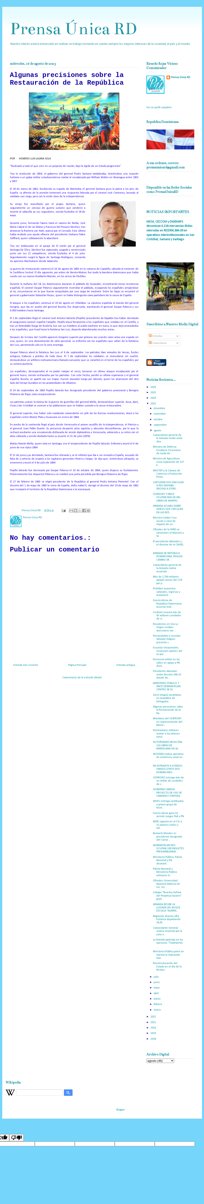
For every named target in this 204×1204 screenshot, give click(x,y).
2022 (153, 1016)
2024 (153, 398)
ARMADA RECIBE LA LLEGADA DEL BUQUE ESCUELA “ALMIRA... (166, 907)
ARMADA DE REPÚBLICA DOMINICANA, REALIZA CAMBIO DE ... (168, 556)
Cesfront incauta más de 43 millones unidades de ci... (167, 615)
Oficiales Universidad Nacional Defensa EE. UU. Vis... (167, 884)
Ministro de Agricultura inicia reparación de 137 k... (168, 462)
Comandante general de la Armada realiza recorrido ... (167, 568)
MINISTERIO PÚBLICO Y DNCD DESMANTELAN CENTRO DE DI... (167, 686)
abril (156, 993)
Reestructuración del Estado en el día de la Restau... (167, 966)
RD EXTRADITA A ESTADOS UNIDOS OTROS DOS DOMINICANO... (167, 769)
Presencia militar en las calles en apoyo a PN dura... (166, 662)
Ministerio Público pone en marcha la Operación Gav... (168, 954)
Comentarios (158, 343)
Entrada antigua (126, 665)
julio (156, 977)
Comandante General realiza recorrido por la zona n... (167, 931)
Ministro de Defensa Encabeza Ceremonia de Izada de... (167, 450)
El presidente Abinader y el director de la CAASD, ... (168, 544)
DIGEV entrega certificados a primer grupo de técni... (168, 804)
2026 (153, 387)
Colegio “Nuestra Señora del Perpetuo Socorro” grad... (167, 895)
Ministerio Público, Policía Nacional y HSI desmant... (167, 860)
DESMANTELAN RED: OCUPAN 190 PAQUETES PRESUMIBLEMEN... (168, 848)
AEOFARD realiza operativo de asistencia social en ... (168, 757)
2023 (153, 403)
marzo (157, 999)
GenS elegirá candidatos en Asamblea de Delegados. (167, 698)
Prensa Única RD (73, 29)
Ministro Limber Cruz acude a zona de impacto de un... (165, 521)
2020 (153, 1028)
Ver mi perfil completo (158, 107)
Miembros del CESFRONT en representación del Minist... (167, 722)
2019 (153, 1033)
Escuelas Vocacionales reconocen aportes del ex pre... (167, 651)
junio (157, 982)
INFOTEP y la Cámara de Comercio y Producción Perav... (167, 474)
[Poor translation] (16, 1138)
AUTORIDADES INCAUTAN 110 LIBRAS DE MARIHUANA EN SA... (167, 745)
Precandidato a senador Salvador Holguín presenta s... (167, 639)
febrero (158, 1004)
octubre (158, 419)
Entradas (155, 336)
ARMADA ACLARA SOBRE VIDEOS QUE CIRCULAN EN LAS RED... (168, 509)
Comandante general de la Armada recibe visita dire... (167, 438)
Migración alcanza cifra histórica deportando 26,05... (166, 919)
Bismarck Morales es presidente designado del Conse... (167, 836)
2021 (153, 1022)
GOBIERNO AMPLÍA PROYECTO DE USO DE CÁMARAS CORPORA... (167, 792)
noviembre (160, 414)
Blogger (120, 1109)
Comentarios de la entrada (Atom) (82, 677)
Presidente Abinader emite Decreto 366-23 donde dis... (167, 674)
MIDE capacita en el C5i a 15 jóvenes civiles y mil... (167, 825)
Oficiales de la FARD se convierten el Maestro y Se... (168, 532)
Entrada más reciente (25, 665)
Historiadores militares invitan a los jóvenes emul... (166, 733)
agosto (158, 430)
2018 (153, 1039)
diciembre (160, 408)
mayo (157, 987)
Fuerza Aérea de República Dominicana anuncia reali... (167, 603)
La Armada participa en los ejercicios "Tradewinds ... (168, 943)
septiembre (160, 425)
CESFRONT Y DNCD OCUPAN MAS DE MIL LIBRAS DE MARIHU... (167, 497)
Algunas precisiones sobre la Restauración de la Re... (168, 710)
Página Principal (77, 665)
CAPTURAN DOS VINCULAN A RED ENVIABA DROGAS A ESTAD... (168, 485)
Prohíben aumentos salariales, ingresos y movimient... (166, 592)
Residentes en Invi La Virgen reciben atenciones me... (165, 627)
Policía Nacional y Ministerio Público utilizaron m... (165, 872)
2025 (153, 392)
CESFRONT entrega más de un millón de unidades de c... (168, 781)
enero (157, 1010)
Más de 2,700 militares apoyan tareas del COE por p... (168, 580)
